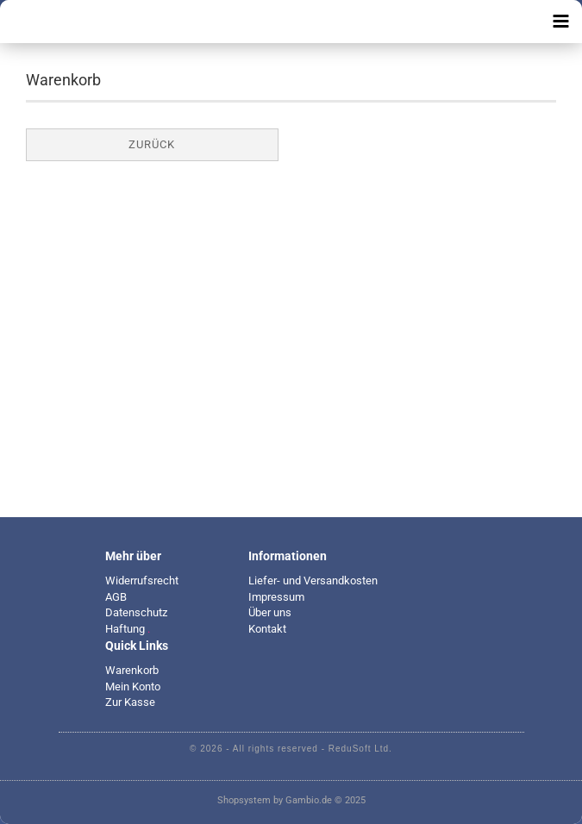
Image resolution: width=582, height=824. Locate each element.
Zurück (151, 144)
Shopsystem (244, 800)
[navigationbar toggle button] (560, 21)
